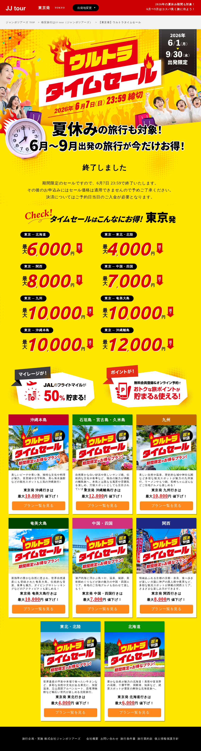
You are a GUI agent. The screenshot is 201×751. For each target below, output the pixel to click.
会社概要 (92, 738)
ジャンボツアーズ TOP (20, 22)
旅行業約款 (145, 738)
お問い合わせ (109, 738)
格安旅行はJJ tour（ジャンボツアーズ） (67, 22)
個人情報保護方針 (167, 738)
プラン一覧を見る (38, 609)
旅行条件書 (128, 738)
